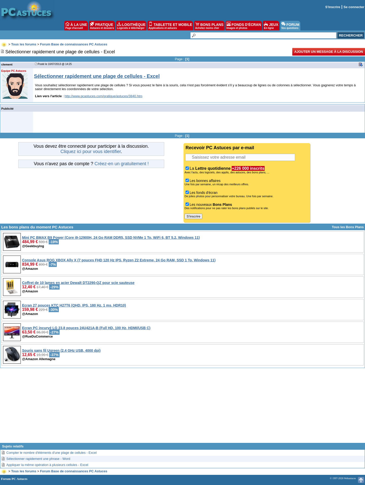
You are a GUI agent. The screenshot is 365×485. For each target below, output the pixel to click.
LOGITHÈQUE (131, 25)
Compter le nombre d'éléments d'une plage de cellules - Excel (51, 453)
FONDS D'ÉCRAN (244, 25)
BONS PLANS (209, 25)
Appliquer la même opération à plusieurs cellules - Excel (47, 465)
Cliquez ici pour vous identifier (90, 151)
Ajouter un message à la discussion (328, 52)
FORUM (290, 25)
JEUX (271, 25)
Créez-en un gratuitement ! (122, 163)
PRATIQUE (102, 25)
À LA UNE (76, 25)
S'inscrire (332, 7)
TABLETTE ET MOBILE (170, 25)
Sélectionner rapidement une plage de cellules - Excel (97, 76)
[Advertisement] (182, 407)
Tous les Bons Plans (348, 227)
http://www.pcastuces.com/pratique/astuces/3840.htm (103, 96)
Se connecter (353, 7)
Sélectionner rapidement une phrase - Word (38, 459)
